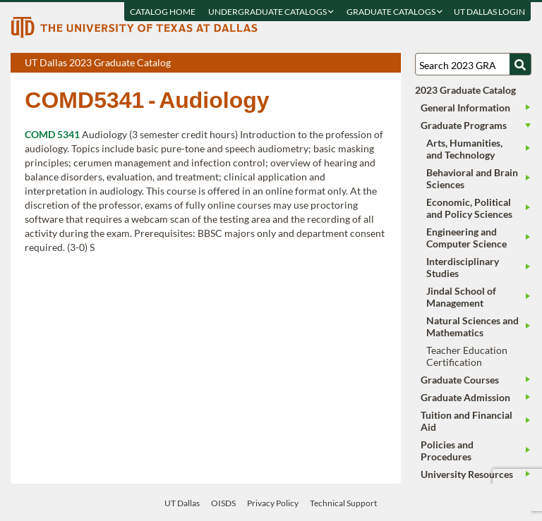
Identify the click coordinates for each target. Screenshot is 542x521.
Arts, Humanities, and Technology (464, 149)
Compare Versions (388, 63)
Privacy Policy (273, 503)
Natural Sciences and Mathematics (472, 326)
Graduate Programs (464, 125)
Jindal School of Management (461, 297)
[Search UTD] (520, 64)
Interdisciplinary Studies (462, 267)
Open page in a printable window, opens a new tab (372, 63)
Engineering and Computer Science (466, 238)
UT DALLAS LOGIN (490, 11)
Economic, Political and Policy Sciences (469, 208)
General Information (465, 108)
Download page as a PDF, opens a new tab (339, 63)
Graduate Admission (465, 397)
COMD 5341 (52, 134)
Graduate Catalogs (395, 11)
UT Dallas (182, 503)
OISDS (223, 503)
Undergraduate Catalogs (272, 11)
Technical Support (343, 503)
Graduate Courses (460, 380)
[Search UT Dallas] (473, 64)
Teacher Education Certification (466, 356)
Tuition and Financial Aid (466, 421)
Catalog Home (163, 11)
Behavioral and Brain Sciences (472, 178)
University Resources (467, 474)
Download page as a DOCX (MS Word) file (355, 63)
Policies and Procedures (447, 450)
